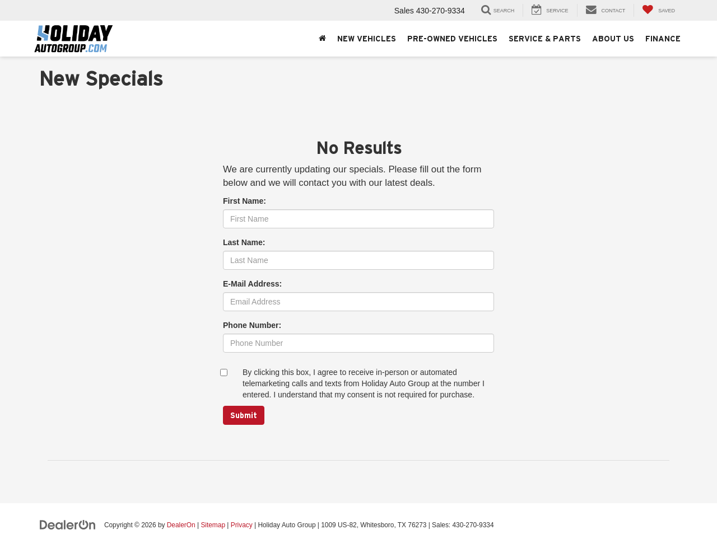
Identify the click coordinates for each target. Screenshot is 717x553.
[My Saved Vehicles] (658, 10)
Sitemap (213, 525)
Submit (243, 415)
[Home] (322, 39)
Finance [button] (663, 38)
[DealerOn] (67, 524)
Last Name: (244, 242)
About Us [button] (613, 38)
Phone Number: (252, 325)
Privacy (242, 525)
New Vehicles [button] (366, 38)
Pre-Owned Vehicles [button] (452, 38)
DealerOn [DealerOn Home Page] (181, 525)
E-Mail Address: (252, 283)
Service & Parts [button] (545, 38)
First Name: (244, 200)
